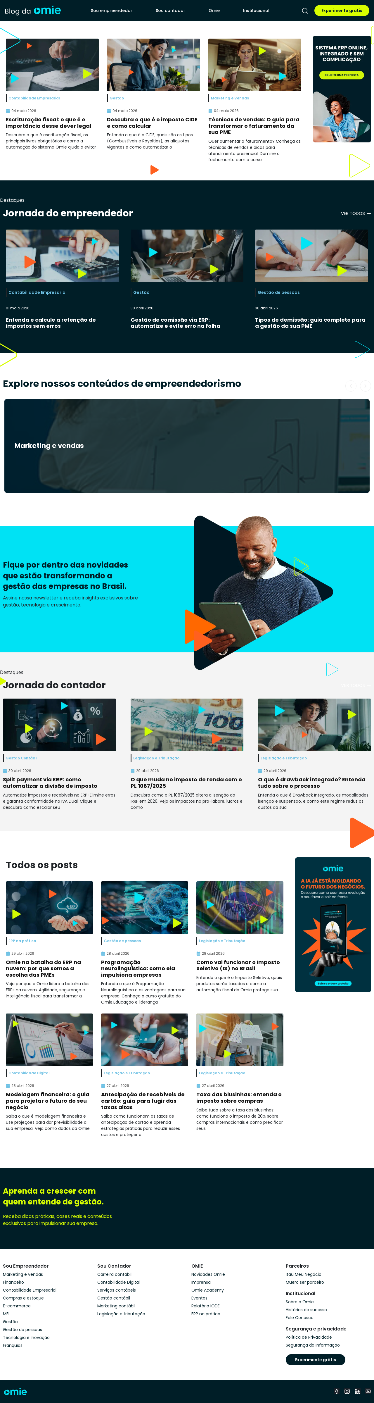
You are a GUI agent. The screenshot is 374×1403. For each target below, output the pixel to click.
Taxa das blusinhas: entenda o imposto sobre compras (239, 1097)
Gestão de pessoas (279, 292)
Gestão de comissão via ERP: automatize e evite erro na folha (175, 323)
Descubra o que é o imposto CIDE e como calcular (152, 123)
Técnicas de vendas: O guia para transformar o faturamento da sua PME (253, 126)
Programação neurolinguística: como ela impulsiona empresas (138, 968)
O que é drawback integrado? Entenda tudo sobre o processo (312, 783)
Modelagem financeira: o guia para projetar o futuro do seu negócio (47, 1101)
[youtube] (368, 1391)
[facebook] (337, 1391)
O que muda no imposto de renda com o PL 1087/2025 (186, 783)
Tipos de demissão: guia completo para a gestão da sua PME (310, 323)
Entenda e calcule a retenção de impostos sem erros (51, 323)
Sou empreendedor (111, 10)
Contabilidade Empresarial (37, 292)
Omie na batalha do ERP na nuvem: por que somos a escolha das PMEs (43, 968)
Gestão (141, 292)
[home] (33, 10)
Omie (214, 10)
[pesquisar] (305, 11)
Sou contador (170, 10)
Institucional (256, 10)
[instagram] (347, 1391)
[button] (350, 386)
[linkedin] (358, 1391)
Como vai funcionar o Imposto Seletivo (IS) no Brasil (238, 965)
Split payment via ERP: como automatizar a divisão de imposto (50, 783)
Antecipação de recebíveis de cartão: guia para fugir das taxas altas (143, 1101)
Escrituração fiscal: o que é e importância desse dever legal (48, 123)
